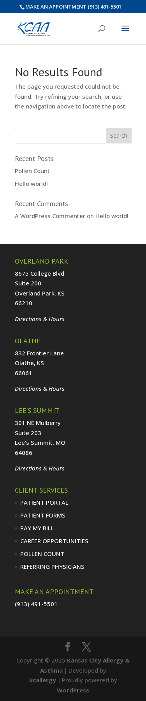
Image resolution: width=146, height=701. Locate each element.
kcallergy (42, 680)
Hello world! (31, 183)
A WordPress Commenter (50, 216)
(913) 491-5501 (104, 6)
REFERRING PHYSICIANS (52, 566)
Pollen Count (32, 171)
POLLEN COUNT (42, 554)
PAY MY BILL (37, 528)
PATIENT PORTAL (44, 502)
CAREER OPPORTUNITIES (54, 541)
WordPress (73, 690)
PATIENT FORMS (42, 515)
